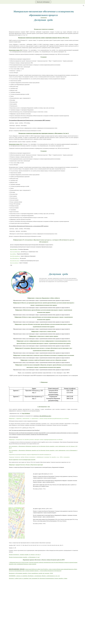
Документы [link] (6, 42)
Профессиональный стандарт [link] (7, 120)
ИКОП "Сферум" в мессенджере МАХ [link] (6, 131)
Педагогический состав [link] (7, 50)
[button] (83, 5)
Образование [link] (7, 44)
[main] (50, 15)
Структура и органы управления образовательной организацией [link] (8, 37)
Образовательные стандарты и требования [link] (8, 97)
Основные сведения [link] (8, 32)
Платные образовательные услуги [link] (8, 65)
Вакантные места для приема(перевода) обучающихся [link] (9, 77)
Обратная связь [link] (6, 158)
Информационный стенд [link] (8, 101)
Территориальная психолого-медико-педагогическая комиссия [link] (7, 126)
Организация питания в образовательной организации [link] (9, 92)
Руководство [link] (7, 47)
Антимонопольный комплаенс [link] (7, 148)
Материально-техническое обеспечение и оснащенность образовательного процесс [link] (8, 57)
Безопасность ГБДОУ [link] (7, 117)
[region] (42, 2)
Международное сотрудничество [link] (8, 87)
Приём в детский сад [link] (7, 110)
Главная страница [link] (6, 24)
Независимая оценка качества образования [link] (7, 152)
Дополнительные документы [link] (6, 107)
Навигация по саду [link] (6, 104)
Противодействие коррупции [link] (6, 114)
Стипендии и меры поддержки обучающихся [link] (8, 82)
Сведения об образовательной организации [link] (6, 28)
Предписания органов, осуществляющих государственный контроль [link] (7, 140)
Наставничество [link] (6, 155)
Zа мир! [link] (4, 144)
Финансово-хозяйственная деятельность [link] (7, 71)
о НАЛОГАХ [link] (5, 135)
